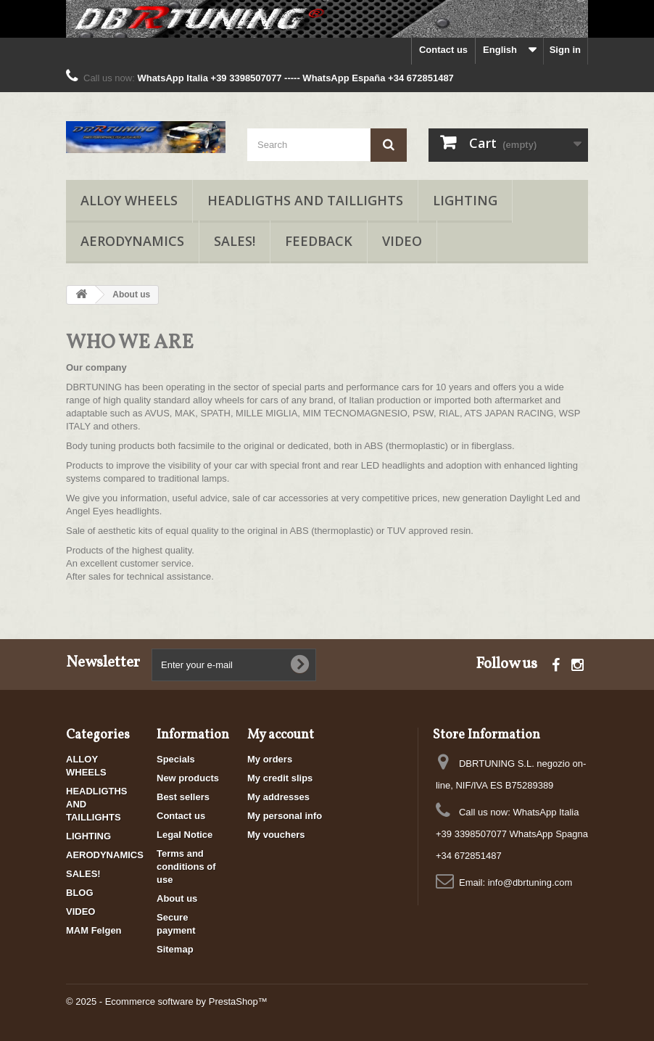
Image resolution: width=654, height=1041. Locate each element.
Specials (176, 759)
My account (280, 735)
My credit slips (279, 778)
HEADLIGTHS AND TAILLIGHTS (305, 200)
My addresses (278, 796)
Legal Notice (184, 834)
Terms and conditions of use (186, 866)
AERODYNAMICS (132, 241)
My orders (269, 759)
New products (188, 778)
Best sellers (183, 796)
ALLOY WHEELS (129, 200)
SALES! (234, 241)
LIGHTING (465, 200)
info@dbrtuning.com (530, 882)
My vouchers (276, 834)
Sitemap (175, 949)
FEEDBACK (318, 241)
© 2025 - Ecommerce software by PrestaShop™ (167, 1001)
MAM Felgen (94, 930)
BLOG (80, 892)
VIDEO (402, 241)
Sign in (565, 49)
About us (177, 898)
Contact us (443, 49)
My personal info (284, 815)
